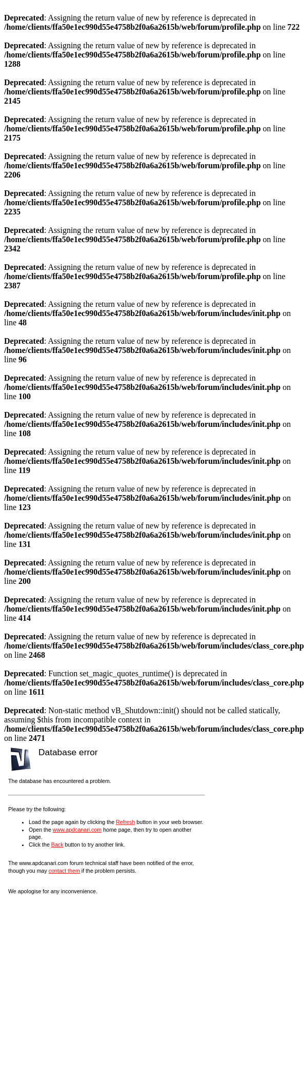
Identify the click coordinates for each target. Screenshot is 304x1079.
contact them (64, 871)
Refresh (125, 822)
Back (57, 844)
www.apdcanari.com (77, 830)
